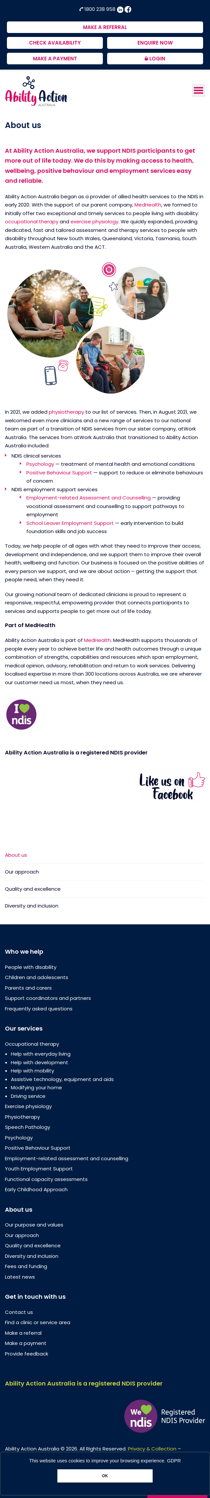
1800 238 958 (98, 9)
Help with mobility (32, 1070)
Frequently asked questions (39, 1008)
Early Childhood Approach (36, 1189)
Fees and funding (26, 1266)
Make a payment (25, 1343)
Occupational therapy (32, 1043)
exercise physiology (94, 221)
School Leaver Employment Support (70, 523)
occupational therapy (31, 221)
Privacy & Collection (152, 1448)
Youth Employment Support (39, 1168)
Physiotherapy (22, 1116)
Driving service (28, 1096)
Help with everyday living (41, 1053)
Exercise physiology (28, 1106)
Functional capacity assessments (46, 1179)
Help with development (39, 1062)
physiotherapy (66, 411)
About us (16, 855)
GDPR (174, 1460)
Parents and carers (28, 987)
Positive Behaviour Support (59, 472)
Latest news (20, 1276)
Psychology (40, 464)
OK (105, 1476)
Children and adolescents (36, 977)
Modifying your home (36, 1087)
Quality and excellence (33, 888)
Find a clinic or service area (37, 1322)
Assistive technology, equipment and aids (62, 1079)
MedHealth (148, 204)
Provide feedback (26, 1353)
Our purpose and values (34, 1224)
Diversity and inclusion (31, 905)
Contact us (19, 1312)
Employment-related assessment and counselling (66, 1158)
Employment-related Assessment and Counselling (88, 497)
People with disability (30, 967)
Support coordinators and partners (48, 998)
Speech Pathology (27, 1127)
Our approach (22, 871)
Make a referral (23, 1332)
